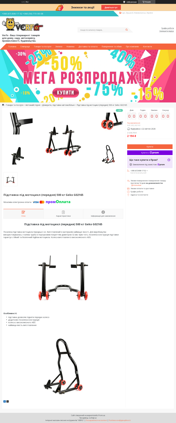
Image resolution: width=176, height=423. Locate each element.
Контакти (147, 47)
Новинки (70, 47)
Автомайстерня (32, 105)
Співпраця (25, 47)
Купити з (150, 152)
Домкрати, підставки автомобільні (58, 105)
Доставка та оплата (88, 47)
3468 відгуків (132, 2)
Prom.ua (101, 415)
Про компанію (132, 47)
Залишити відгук (166, 31)
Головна (12, 47)
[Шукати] (126, 29)
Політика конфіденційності (120, 420)
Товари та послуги (42, 47)
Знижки (58, 47)
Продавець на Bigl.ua (88, 418)
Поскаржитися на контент (96, 420)
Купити (150, 146)
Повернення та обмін (112, 47)
